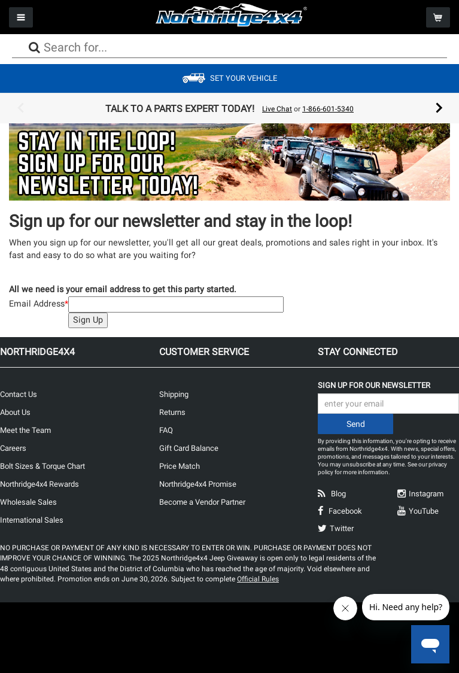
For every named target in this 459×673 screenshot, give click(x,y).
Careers (13, 448)
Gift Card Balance (188, 448)
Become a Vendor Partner (202, 502)
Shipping (174, 394)
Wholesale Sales (28, 502)
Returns (172, 412)
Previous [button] (20, 108)
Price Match (179, 466)
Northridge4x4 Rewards (39, 484)
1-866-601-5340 (328, 109)
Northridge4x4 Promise (197, 484)
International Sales (31, 520)
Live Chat (277, 109)
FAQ (166, 430)
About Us (15, 412)
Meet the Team (25, 430)
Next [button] (439, 108)
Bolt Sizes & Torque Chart (42, 466)
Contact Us (18, 394)
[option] (230, 108)
